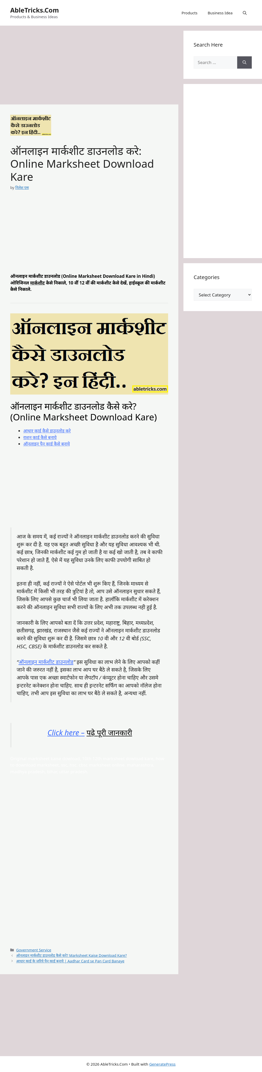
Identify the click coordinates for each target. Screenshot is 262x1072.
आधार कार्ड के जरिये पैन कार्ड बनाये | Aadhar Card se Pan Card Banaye (70, 961)
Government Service (33, 950)
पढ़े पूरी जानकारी (109, 732)
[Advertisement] (89, 66)
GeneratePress (162, 1064)
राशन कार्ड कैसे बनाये (40, 437)
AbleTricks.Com (34, 10)
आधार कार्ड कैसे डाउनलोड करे (47, 431)
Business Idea (220, 12)
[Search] (244, 62)
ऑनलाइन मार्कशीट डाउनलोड (45, 661)
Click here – (66, 732)
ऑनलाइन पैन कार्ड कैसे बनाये (46, 444)
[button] (245, 12)
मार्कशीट (37, 283)
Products (189, 12)
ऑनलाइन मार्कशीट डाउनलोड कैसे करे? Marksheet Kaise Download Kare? (71, 955)
